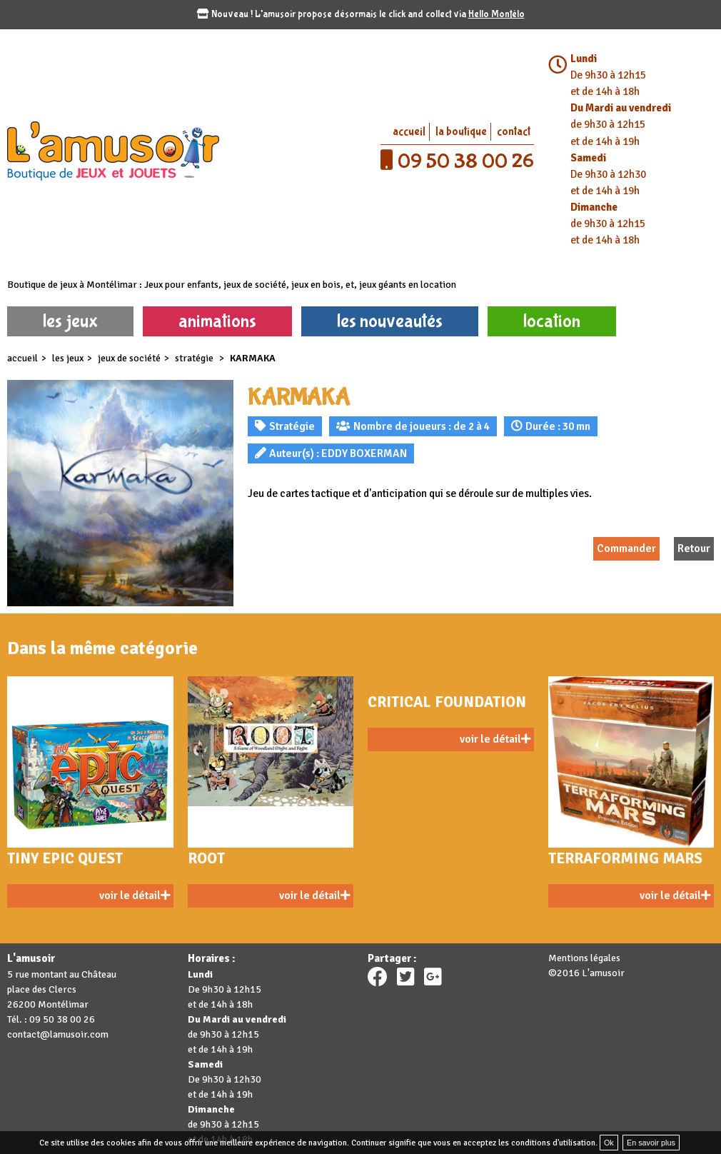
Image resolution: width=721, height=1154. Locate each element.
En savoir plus (651, 1142)
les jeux (70, 321)
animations (217, 321)
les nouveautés (390, 321)
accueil (409, 132)
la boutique (461, 132)
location (551, 321)
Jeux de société (129, 358)
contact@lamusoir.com (58, 1034)
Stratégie (195, 358)
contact (513, 132)
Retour (693, 548)
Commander (626, 548)
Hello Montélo (496, 14)
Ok (609, 1142)
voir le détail (134, 895)
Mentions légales (584, 958)
